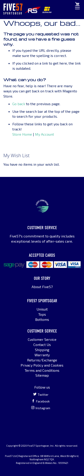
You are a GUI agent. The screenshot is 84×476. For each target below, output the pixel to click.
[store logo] (13, 9)
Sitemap (42, 375)
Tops (42, 314)
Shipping (42, 350)
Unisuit (42, 309)
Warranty (42, 355)
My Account (44, 134)
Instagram (40, 408)
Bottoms (42, 319)
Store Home (22, 134)
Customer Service (42, 339)
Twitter (40, 394)
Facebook (41, 401)
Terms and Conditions (42, 370)
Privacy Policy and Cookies (42, 365)
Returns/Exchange (42, 360)
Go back (18, 104)
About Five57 (42, 287)
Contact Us (42, 344)
